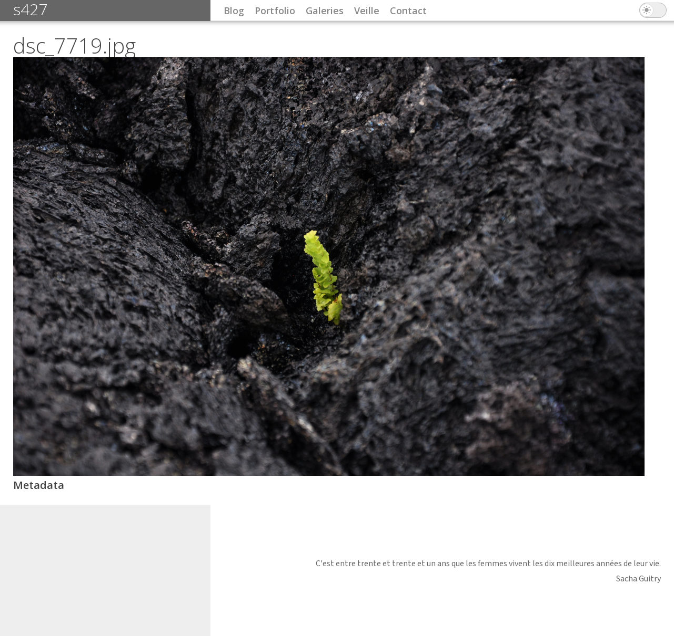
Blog (234, 10)
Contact (408, 10)
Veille (366, 10)
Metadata (38, 485)
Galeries (325, 10)
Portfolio (275, 10)
